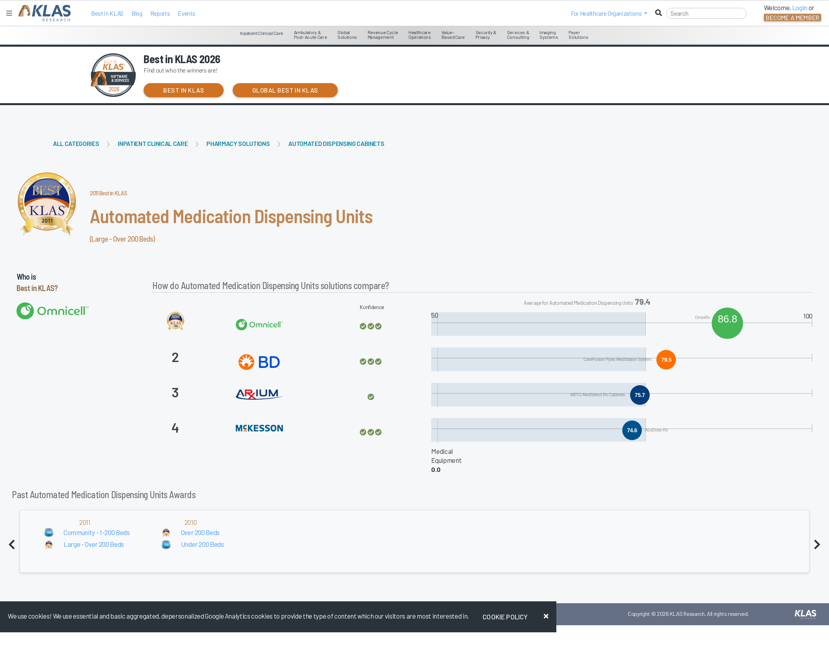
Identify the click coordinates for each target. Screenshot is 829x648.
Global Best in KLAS (285, 90)
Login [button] (799, 7)
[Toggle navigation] (9, 13)
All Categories (76, 143)
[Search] (706, 13)
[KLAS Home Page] (43, 13)
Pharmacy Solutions (238, 143)
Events (186, 13)
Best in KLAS (107, 13)
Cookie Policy (505, 617)
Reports (160, 13)
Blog (136, 13)
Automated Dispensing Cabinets (336, 143)
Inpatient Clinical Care (153, 143)
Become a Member (792, 17)
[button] (609, 13)
